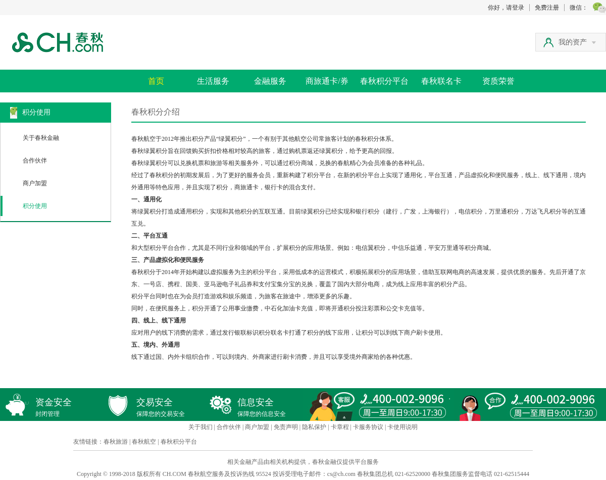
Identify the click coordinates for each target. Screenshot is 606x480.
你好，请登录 (506, 7)
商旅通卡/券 (327, 81)
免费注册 (547, 7)
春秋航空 (144, 441)
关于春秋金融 (41, 137)
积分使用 (35, 205)
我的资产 (577, 42)
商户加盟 (35, 183)
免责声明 (286, 427)
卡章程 (340, 427)
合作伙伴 (35, 160)
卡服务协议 (368, 427)
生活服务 (213, 81)
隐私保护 (314, 427)
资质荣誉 (498, 81)
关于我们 (200, 427)
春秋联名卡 (441, 81)
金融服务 (270, 81)
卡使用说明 (402, 427)
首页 (156, 81)
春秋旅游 (116, 441)
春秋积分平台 (384, 81)
